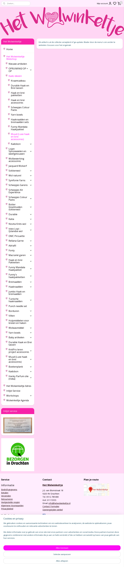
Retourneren (7, 499)
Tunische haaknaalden (20, 300)
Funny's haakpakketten (20, 276)
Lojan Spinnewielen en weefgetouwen (20, 151)
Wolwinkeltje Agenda (17, 400)
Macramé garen (20, 255)
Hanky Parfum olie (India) (20, 377)
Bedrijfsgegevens (9, 489)
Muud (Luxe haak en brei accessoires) (20, 137)
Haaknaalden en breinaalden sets (20, 121)
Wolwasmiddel (20, 327)
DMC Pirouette (17, 236)
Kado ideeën (20, 76)
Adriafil (20, 245)
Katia (20, 219)
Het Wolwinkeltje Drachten (56, 515)
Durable (20, 214)
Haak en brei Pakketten (20, 261)
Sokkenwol (20, 170)
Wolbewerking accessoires (16, 160)
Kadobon (21, 143)
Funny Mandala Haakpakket (19, 128)
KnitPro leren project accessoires (20, 351)
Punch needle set (18, 306)
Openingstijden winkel (53, 509)
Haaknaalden (20, 286)
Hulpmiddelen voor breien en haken (19, 322)
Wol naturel (20, 175)
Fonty (20, 250)
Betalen (4, 492)
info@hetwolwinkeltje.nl (59, 503)
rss (79, 562)
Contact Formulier (51, 506)
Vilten (20, 315)
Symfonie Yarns (20, 180)
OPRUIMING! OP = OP (20, 70)
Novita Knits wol (20, 223)
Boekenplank (20, 366)
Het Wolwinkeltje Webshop (19, 58)
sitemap (73, 562)
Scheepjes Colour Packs (20, 109)
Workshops (19, 395)
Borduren (20, 311)
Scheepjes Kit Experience (16, 191)
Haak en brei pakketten (18, 94)
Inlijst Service (13, 390)
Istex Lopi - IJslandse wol (20, 230)
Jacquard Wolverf (18, 165)
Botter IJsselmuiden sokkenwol (20, 207)
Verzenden (6, 495)
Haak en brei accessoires (18, 101)
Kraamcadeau (18, 80)
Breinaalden (20, 281)
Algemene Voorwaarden (12, 505)
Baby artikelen (20, 337)
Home (9, 49)
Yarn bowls (17, 114)
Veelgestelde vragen (10, 502)
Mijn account (104, 3)
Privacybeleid (7, 508)
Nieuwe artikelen (18, 63)
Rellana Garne (20, 240)
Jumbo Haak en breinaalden (17, 293)
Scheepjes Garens (20, 185)
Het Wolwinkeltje (53, 485)
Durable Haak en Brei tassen (20, 87)
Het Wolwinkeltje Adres (18, 386)
